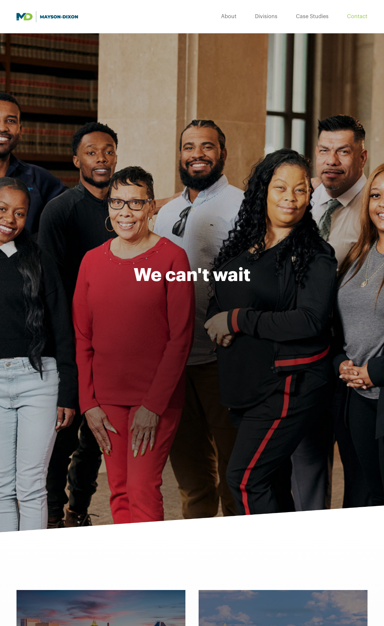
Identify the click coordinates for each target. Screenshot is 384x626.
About (229, 16)
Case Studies (312, 16)
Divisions (266, 16)
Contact (357, 16)
